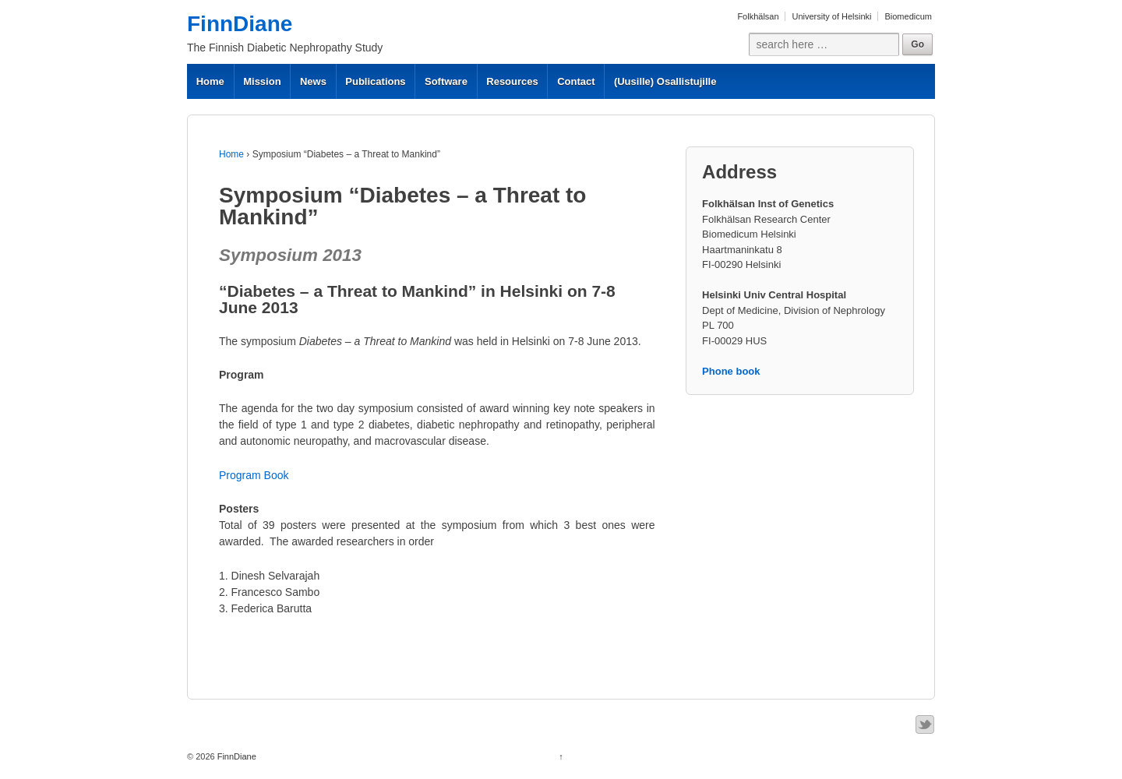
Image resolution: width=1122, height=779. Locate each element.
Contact (576, 81)
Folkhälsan (757, 16)
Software (446, 81)
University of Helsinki (831, 16)
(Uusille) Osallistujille (665, 81)
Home (210, 81)
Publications (375, 81)
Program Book (253, 475)
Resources (512, 81)
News (313, 81)
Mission (261, 81)
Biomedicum (908, 16)
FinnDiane (239, 24)
